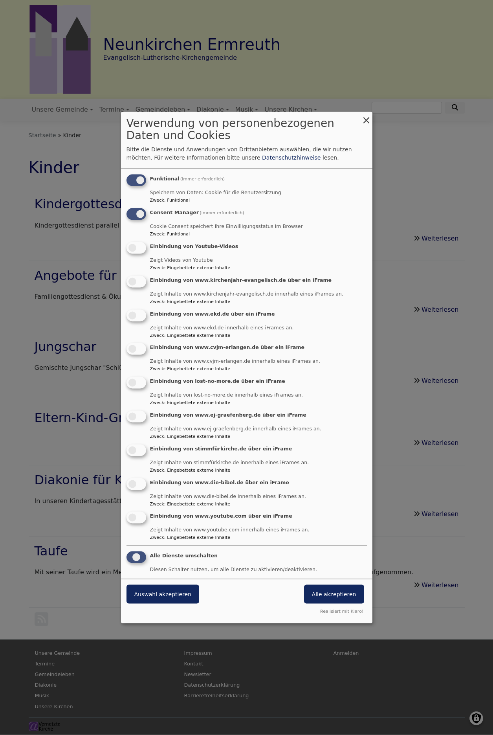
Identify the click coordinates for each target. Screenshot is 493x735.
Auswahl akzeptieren (162, 594)
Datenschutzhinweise (291, 157)
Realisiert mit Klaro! (342, 611)
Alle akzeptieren (334, 594)
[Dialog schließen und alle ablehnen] (366, 117)
